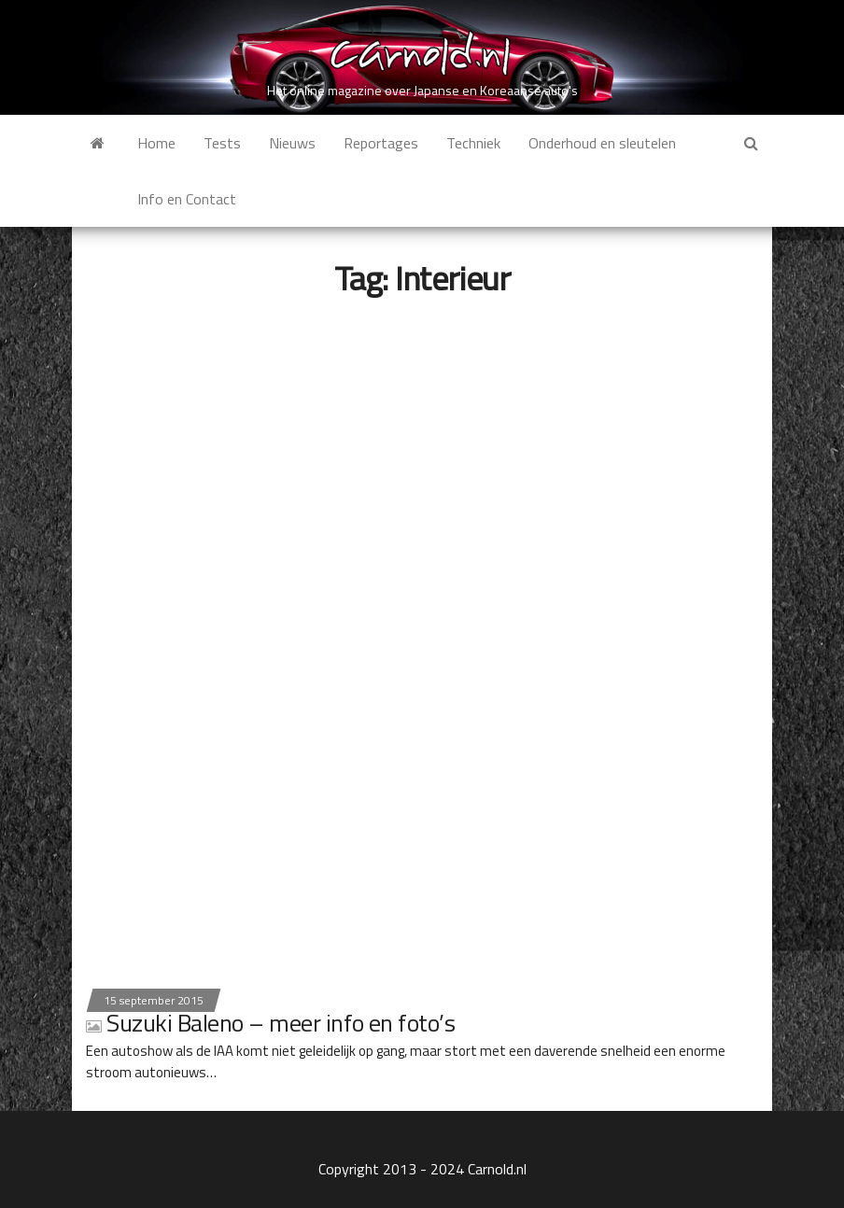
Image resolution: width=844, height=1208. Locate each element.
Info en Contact (186, 199)
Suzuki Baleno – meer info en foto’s (270, 1022)
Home (156, 143)
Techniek (473, 143)
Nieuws (292, 143)
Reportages (381, 143)
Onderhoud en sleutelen (602, 143)
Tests (222, 143)
